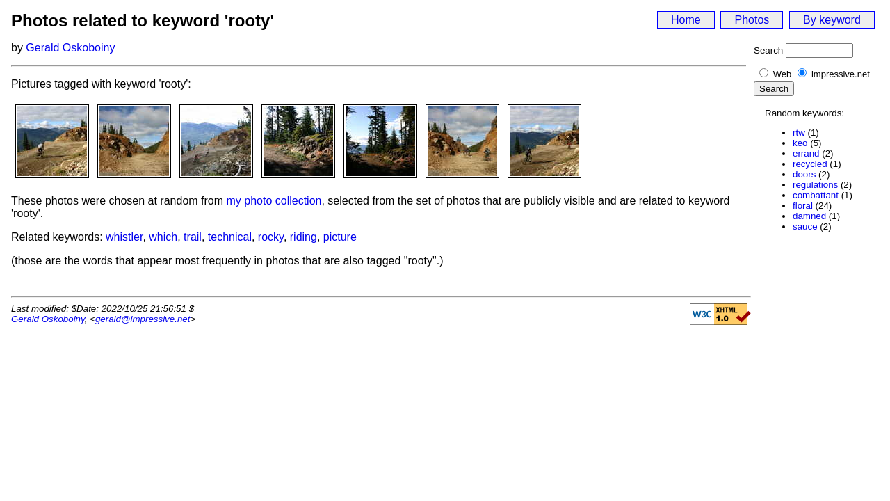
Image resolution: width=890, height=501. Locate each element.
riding (303, 237)
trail (193, 237)
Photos (751, 20)
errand (806, 153)
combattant (816, 195)
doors (804, 174)
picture (340, 237)
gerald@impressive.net (143, 319)
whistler (124, 237)
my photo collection (274, 201)
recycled (810, 164)
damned (809, 216)
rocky (271, 237)
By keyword (832, 20)
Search (768, 50)
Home (686, 20)
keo (800, 143)
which (163, 237)
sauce (805, 226)
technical (230, 237)
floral (803, 205)
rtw (799, 132)
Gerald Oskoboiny (70, 48)
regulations (815, 185)
